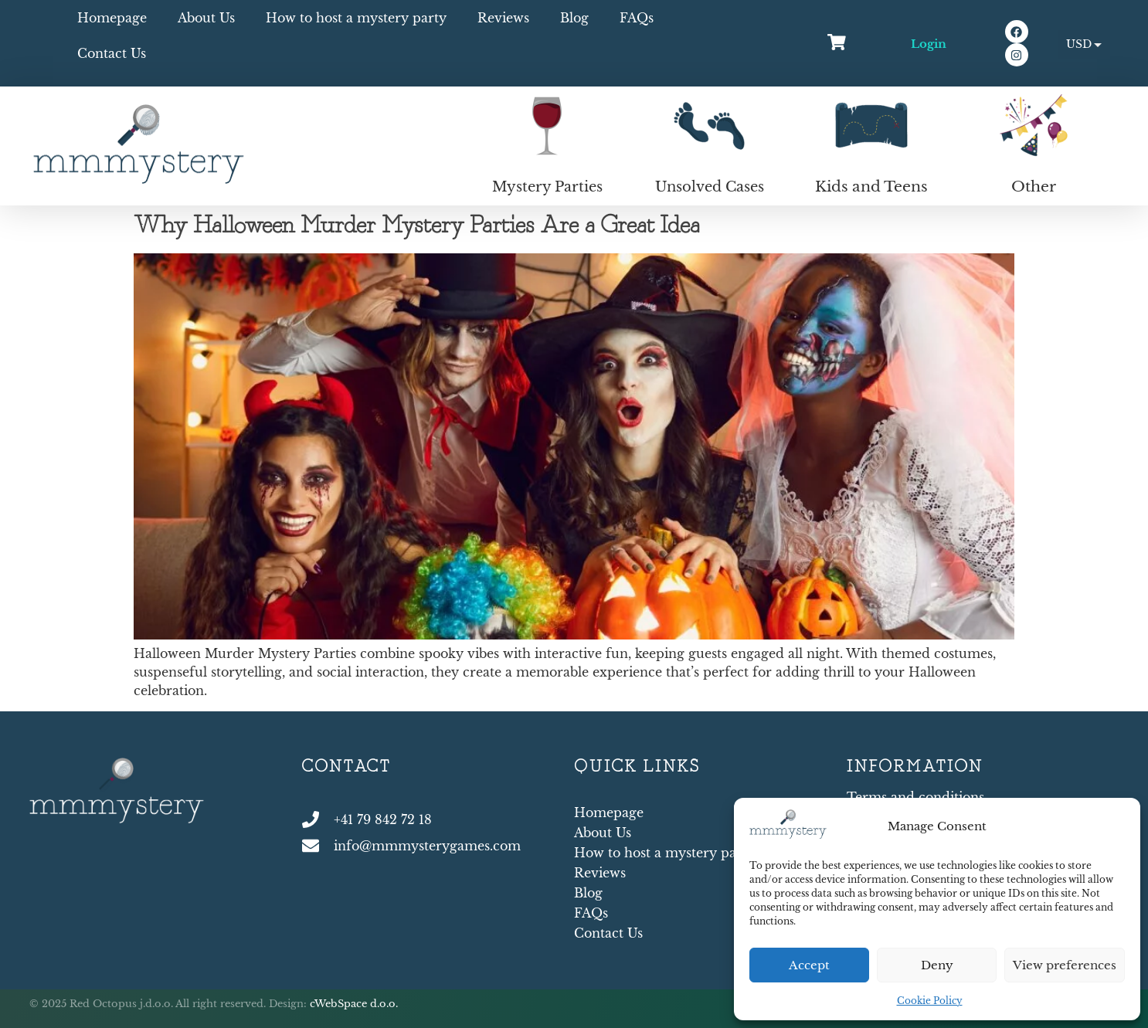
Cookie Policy (930, 1000)
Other (1033, 186)
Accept (809, 965)
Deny (937, 965)
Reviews (503, 17)
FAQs (637, 17)
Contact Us (111, 53)
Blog (574, 17)
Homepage (112, 17)
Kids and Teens (871, 186)
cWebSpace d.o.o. (354, 1003)
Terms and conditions (915, 797)
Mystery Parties (547, 186)
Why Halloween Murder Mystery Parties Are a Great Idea (417, 226)
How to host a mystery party (356, 17)
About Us (206, 17)
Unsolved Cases (709, 186)
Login (928, 43)
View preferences (1064, 965)
